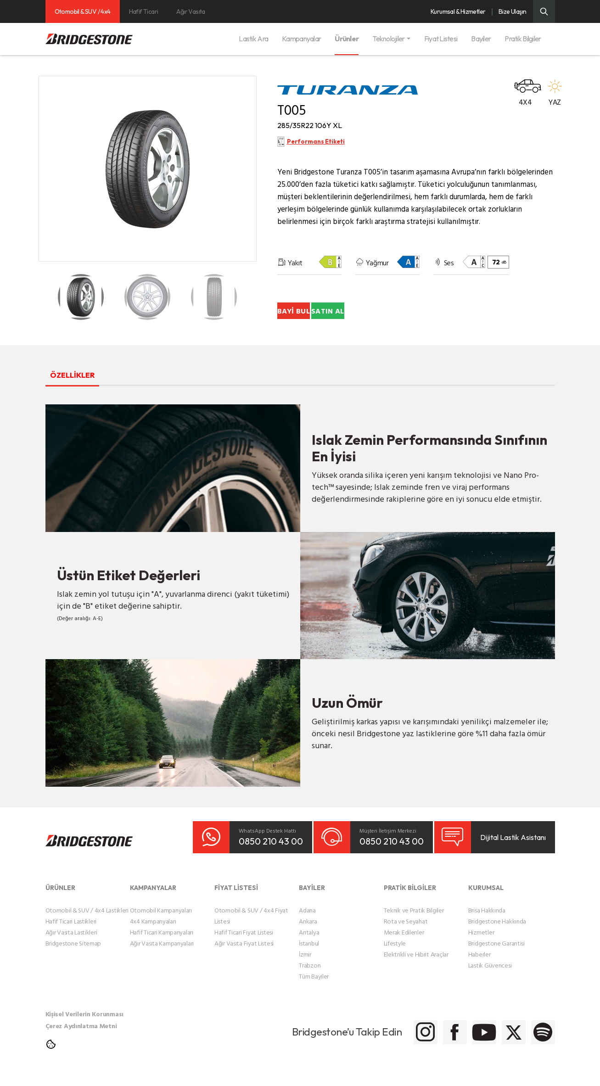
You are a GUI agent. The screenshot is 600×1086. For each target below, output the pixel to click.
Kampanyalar (301, 38)
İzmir (305, 966)
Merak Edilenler (404, 944)
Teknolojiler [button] (388, 38)
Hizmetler (481, 944)
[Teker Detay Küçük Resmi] (81, 297)
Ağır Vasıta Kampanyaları (162, 955)
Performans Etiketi (316, 150)
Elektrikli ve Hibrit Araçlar (416, 966)
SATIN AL (445, 322)
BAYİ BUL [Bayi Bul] (329, 322)
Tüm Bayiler (314, 988)
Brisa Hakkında (486, 922)
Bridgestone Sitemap (73, 955)
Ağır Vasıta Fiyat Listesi (244, 955)
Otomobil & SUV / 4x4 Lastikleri (87, 922)
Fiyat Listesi (441, 38)
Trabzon (309, 977)
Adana (307, 922)
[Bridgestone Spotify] (538, 1044)
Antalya (309, 944)
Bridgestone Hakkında (497, 933)
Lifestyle (395, 955)
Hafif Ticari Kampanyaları (161, 944)
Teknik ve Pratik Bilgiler (414, 922)
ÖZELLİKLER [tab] (89, 386)
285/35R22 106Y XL (328, 128)
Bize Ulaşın (513, 11)
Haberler (479, 966)
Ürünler (347, 38)
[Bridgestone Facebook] (400, 1044)
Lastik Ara (253, 38)
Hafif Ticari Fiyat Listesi (243, 944)
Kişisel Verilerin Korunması (84, 1025)
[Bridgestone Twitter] (492, 1044)
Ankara (308, 933)
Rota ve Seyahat (406, 933)
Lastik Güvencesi (490, 977)
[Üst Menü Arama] (544, 11)
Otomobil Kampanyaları (161, 922)
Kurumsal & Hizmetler (458, 11)
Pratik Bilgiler (523, 38)
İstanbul (309, 955)
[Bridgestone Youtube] (446, 1044)
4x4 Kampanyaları (153, 933)
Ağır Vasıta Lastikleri (71, 944)
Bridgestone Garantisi (496, 955)
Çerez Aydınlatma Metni (81, 1037)
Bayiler (481, 38)
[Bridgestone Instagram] (354, 1044)
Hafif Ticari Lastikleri (71, 933)
